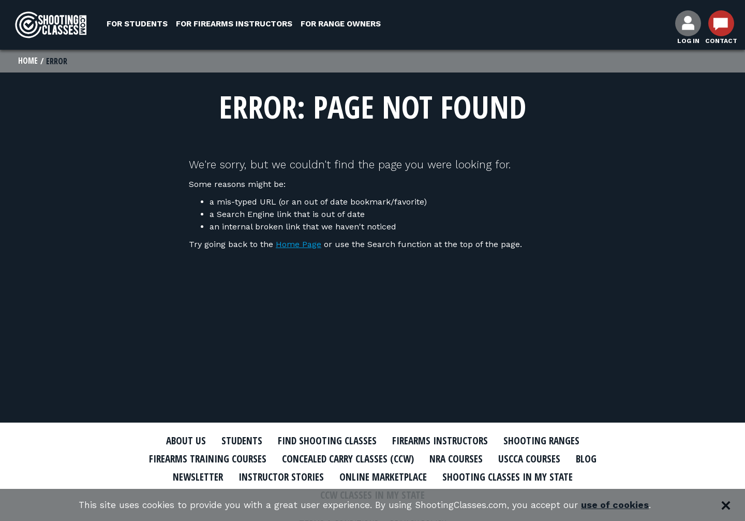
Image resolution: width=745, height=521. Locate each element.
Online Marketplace (384, 477)
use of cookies (621, 505)
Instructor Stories (275, 477)
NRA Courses (463, 459)
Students (233, 441)
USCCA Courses (540, 459)
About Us (174, 441)
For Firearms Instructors (234, 23)
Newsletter (186, 477)
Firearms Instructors (443, 441)
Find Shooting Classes (323, 441)
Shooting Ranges (551, 441)
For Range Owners (341, 23)
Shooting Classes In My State (516, 477)
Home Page (298, 245)
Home (28, 61)
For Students (137, 23)
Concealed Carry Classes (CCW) (348, 459)
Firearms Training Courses (197, 459)
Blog (600, 459)
